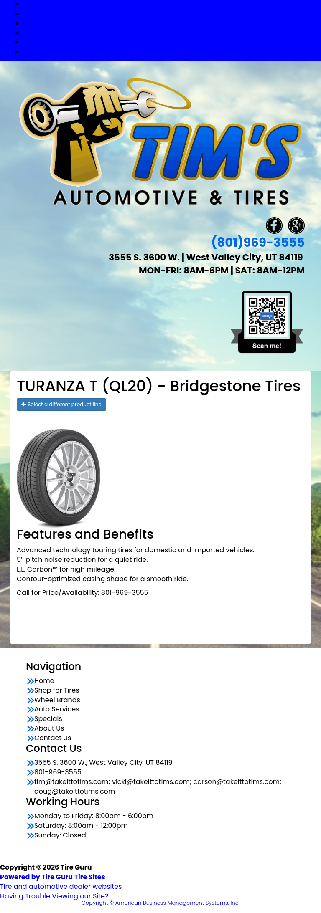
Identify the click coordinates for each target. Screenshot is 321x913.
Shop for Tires (168, 13)
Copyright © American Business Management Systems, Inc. (160, 903)
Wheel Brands (169, 23)
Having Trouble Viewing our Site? (54, 896)
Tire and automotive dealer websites (61, 881)
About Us (49, 728)
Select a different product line (61, 404)
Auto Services (168, 33)
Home (44, 680)
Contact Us (168, 51)
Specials (169, 42)
